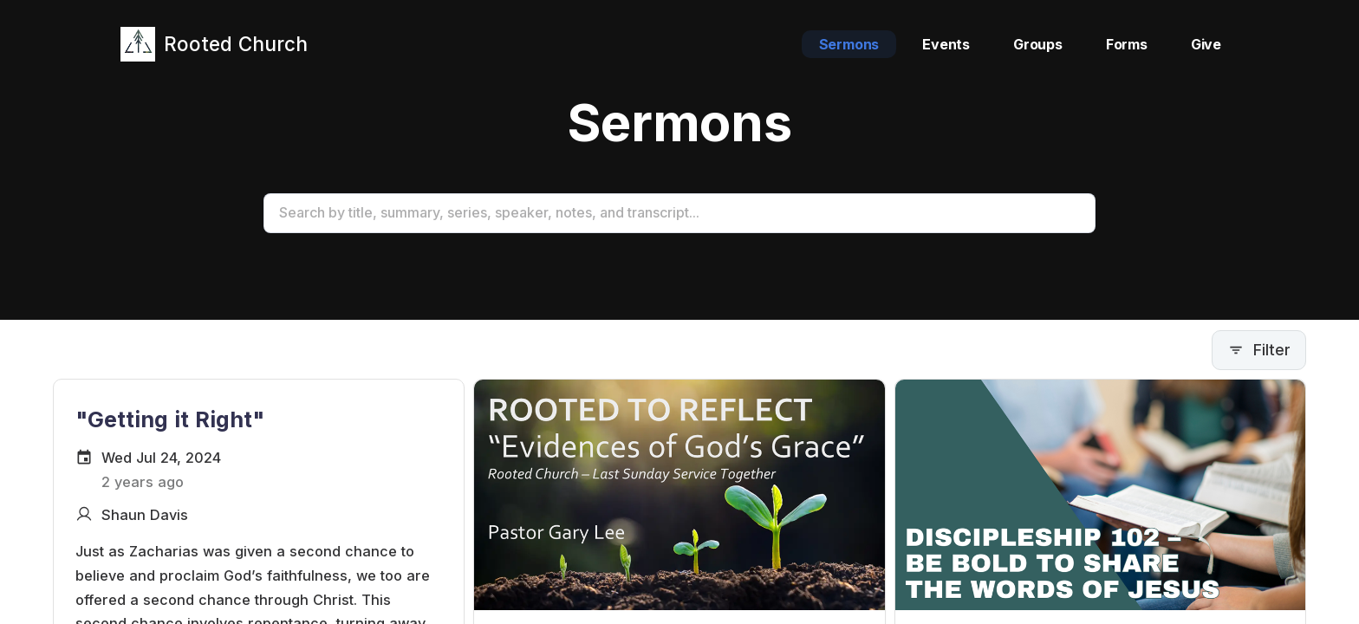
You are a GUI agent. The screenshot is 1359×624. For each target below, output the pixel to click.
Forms (1127, 44)
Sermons (849, 44)
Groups (1038, 44)
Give (1206, 44)
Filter (1259, 350)
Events (946, 44)
